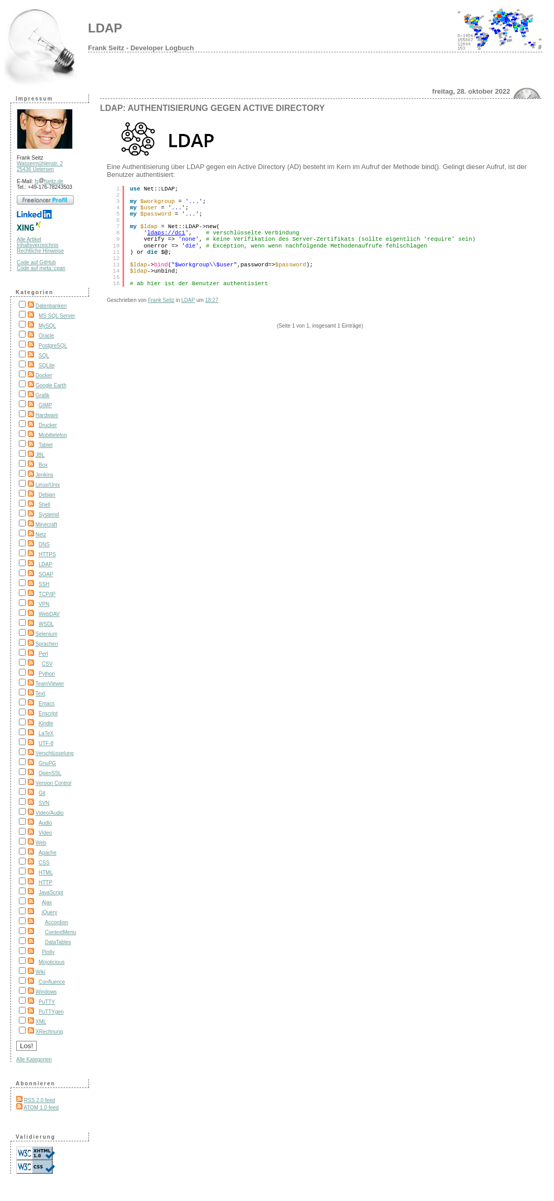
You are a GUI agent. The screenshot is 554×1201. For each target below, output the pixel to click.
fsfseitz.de (49, 181)
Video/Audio (50, 813)
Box (43, 465)
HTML (46, 873)
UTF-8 (46, 743)
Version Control (53, 783)
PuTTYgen (51, 1012)
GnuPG (47, 763)
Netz (41, 534)
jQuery (49, 912)
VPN (44, 604)
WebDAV (49, 614)
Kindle (46, 723)
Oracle (46, 336)
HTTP (45, 882)
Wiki (41, 972)
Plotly (48, 952)
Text (40, 694)
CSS (44, 863)
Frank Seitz (161, 300)
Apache (48, 853)
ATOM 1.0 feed (41, 1107)
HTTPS (47, 554)
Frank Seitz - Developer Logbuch (141, 48)
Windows (46, 992)
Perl (43, 654)
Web (41, 843)
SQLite (47, 365)
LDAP (105, 28)
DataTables (58, 942)
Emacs (47, 703)
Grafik (43, 395)
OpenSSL (50, 773)
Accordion (56, 922)
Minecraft (46, 524)
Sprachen (47, 644)
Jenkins (44, 475)
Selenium (47, 634)
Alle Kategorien (34, 1059)
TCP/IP (47, 594)
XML (41, 1022)
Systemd (49, 515)
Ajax (47, 902)
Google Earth (51, 385)
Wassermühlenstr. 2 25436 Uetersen (40, 166)
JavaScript (51, 892)
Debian (47, 495)
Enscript (48, 713)
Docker (44, 375)
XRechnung (49, 1032)
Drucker (48, 425)
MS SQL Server (57, 316)
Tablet (46, 445)
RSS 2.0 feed (39, 1100)
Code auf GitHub (36, 262)
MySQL (47, 326)
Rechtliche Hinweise (40, 251)
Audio (45, 823)
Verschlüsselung (55, 753)
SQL (44, 355)
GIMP (45, 405)
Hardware (47, 415)
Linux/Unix (48, 485)
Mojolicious (51, 962)
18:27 (211, 300)
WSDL (46, 624)
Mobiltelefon (53, 435)
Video (45, 833)
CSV (47, 664)
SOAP (46, 574)
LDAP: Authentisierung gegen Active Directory (212, 108)
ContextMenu (60, 932)
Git (42, 793)
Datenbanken (51, 306)
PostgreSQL (53, 346)
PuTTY (47, 1002)
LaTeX (46, 733)
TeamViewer (50, 684)
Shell (44, 505)
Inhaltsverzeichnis (37, 245)
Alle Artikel (29, 239)
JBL (40, 455)
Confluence (52, 982)
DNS (44, 544)
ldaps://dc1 (166, 233)
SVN (44, 803)
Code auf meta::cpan (41, 268)
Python (47, 674)
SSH (44, 584)
